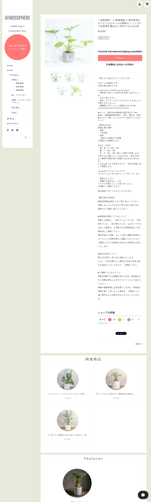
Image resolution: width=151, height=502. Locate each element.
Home (10, 65)
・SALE (14, 112)
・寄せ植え (16, 107)
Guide (10, 70)
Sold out (120, 58)
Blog (10, 118)
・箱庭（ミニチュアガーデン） (21, 101)
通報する (138, 344)
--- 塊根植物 (20, 90)
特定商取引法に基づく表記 (103, 485)
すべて (102, 319)
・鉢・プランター (19, 95)
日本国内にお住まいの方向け (120, 64)
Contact (12, 123)
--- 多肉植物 (20, 87)
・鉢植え (15, 79)
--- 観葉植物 (20, 83)
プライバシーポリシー (77, 485)
